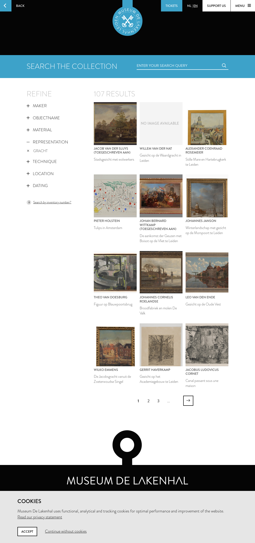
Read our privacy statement (39, 517)
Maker (37, 106)
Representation (47, 142)
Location (40, 174)
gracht (37, 151)
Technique (42, 162)
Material (39, 130)
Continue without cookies (66, 531)
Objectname (43, 118)
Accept (27, 531)
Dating (37, 186)
